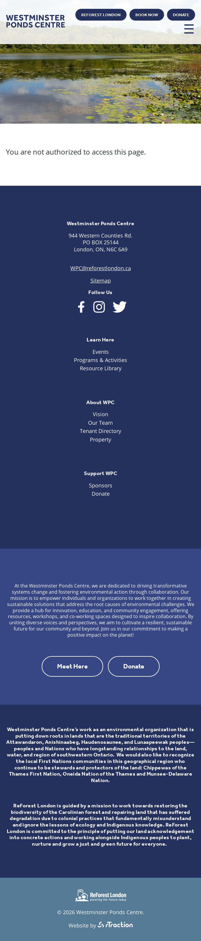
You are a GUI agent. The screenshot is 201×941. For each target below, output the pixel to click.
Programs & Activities (100, 360)
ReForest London (101, 14)
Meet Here (72, 666)
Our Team (100, 422)
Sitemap (100, 280)
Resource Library (100, 368)
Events (101, 351)
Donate (181, 14)
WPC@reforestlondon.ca (100, 268)
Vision (100, 414)
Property (100, 439)
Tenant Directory (100, 430)
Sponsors (100, 485)
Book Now (146, 14)
